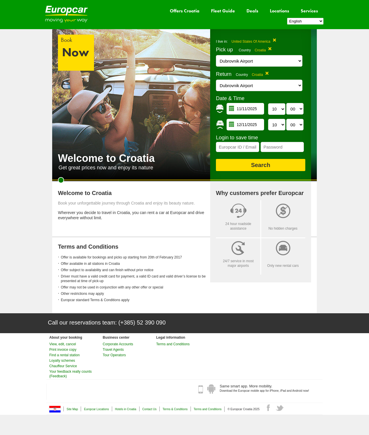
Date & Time (230, 98)
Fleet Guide (223, 11)
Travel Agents (113, 350)
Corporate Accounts (118, 344)
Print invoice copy (62, 350)
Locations (279, 11)
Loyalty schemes (62, 361)
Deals (252, 11)
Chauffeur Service (63, 366)
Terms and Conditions (173, 344)
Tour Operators (114, 355)
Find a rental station (64, 355)
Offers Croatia (184, 11)
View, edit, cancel (62, 344)
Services (309, 11)
